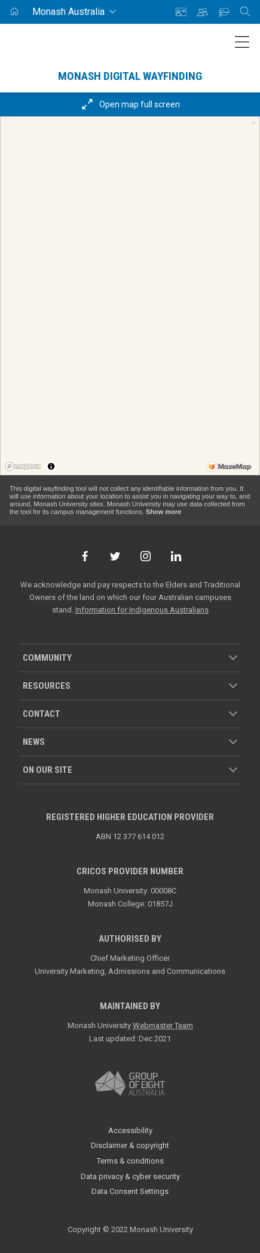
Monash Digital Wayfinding (130, 76)
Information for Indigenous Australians (142, 609)
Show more (163, 511)
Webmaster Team (163, 1025)
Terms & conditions (130, 1160)
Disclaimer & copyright (130, 1145)
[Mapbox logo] (22, 466)
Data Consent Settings (130, 1191)
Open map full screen (130, 104)
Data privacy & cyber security (130, 1176)
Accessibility (130, 1130)
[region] (130, 296)
